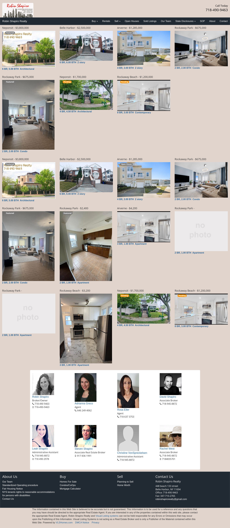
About (212, 21)
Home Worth (123, 485)
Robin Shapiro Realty (14, 21)
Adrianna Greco (84, 403)
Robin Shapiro (40, 396)
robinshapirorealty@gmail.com (171, 499)
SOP (202, 21)
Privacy (95, 522)
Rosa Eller (123, 409)
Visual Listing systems (106, 516)
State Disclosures (185, 21)
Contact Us (8, 499)
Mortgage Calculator (70, 488)
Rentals (106, 21)
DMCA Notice (82, 522)
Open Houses (132, 21)
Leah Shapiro (40, 448)
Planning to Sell (125, 481)
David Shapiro (168, 396)
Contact (224, 21)
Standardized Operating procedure (20, 485)
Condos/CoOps (68, 485)
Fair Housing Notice (12, 488)
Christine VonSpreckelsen (132, 452)
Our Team (166, 21)
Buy (95, 21)
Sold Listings (150, 21)
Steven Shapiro (84, 448)
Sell (117, 21)
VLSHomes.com (64, 522)
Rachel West (167, 448)
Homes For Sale (68, 481)
